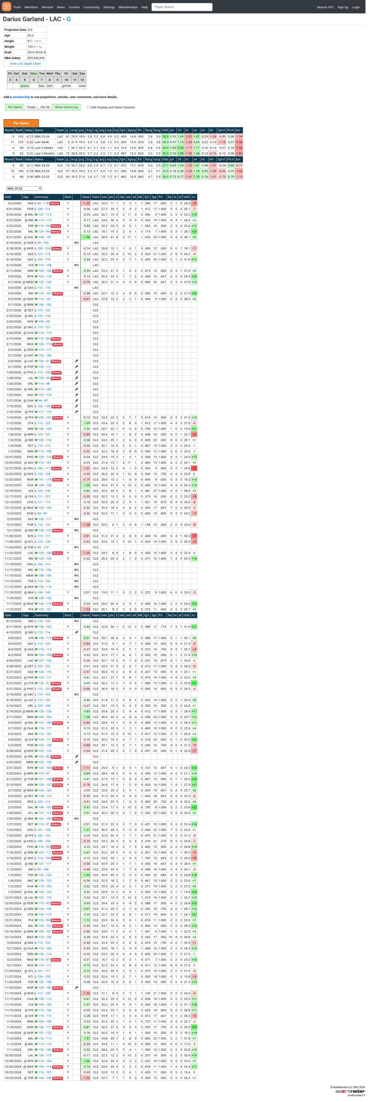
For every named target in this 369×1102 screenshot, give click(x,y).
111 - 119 (42, 502)
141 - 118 (43, 479)
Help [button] (144, 7)
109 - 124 (42, 248)
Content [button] (74, 7)
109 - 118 (42, 259)
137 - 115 (43, 813)
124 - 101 (43, 926)
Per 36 (45, 107)
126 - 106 (43, 818)
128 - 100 (43, 987)
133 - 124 (43, 711)
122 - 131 (42, 434)
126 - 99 (42, 920)
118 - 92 (42, 847)
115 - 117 (42, 536)
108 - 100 (43, 575)
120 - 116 (43, 440)
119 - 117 (43, 350)
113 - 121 (42, 327)
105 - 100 (43, 1021)
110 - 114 (42, 445)
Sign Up (343, 7)
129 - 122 (43, 880)
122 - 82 (42, 756)
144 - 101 (43, 807)
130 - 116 (43, 587)
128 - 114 (43, 999)
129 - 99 (42, 378)
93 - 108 (41, 869)
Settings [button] (109, 7)
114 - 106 (43, 1010)
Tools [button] (17, 7)
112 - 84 (42, 338)
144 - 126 (43, 1004)
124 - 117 (43, 852)
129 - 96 (42, 231)
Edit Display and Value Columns (113, 107)
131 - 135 (42, 830)
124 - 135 (42, 976)
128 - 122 (43, 598)
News (61, 7)
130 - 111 (43, 366)
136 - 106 (43, 1078)
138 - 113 (43, 344)
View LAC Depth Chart (25, 63)
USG (165, 130)
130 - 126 (43, 508)
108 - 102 (43, 626)
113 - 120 (42, 643)
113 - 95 (42, 903)
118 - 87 (42, 959)
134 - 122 (43, 892)
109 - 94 (42, 321)
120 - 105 (43, 553)
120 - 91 (42, 683)
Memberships (128, 7)
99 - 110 (41, 547)
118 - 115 (43, 796)
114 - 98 (42, 383)
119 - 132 (42, 700)
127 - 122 (43, 660)
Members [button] (31, 7)
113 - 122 (42, 942)
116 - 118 (42, 316)
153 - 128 (43, 271)
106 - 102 (43, 304)
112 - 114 (42, 632)
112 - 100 (43, 722)
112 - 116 (42, 287)
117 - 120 (42, 993)
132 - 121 (43, 609)
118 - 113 (43, 333)
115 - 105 (43, 886)
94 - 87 (41, 400)
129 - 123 (43, 762)
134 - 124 (43, 790)
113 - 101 (43, 462)
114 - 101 (43, 299)
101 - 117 (42, 971)
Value (29, 130)
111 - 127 (42, 496)
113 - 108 (43, 451)
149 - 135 (43, 909)
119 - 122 (42, 310)
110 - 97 (42, 773)
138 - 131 (43, 237)
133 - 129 (43, 745)
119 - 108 (43, 265)
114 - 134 (42, 858)
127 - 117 (43, 863)
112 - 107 (43, 734)
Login (356, 7)
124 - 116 (43, 672)
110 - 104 (43, 1061)
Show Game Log (66, 107)
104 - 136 (42, 406)
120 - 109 (43, 558)
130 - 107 (43, 293)
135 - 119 (43, 530)
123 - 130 (42, 541)
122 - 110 (43, 897)
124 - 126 (42, 474)
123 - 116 (43, 751)
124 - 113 (43, 914)
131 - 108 (43, 779)
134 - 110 (43, 1055)
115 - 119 (42, 254)
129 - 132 (42, 835)
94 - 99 (41, 513)
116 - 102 (43, 948)
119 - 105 (43, 389)
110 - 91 (42, 824)
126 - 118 (43, 276)
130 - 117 (43, 519)
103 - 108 (42, 705)
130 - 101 (43, 931)
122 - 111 (43, 677)
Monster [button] (47, 7)
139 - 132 (43, 485)
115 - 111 (43, 965)
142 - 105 (43, 768)
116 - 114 (43, 1038)
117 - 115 (43, 412)
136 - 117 (43, 1027)
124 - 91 (42, 361)
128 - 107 (43, 784)
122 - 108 (43, 982)
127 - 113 (43, 214)
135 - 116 (43, 1066)
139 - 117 (43, 739)
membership (21, 97)
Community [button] (92, 7)
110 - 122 (42, 524)
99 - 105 (41, 243)
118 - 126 (42, 621)
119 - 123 (42, 694)
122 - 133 (42, 666)
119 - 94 (42, 226)
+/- (194, 197)
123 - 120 (43, 282)
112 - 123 (42, 423)
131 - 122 (43, 1033)
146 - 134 (43, 429)
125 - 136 (42, 491)
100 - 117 (42, 468)
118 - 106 (43, 570)
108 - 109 (42, 841)
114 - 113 (43, 220)
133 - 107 (43, 417)
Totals (31, 107)
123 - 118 (43, 395)
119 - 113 (43, 1016)
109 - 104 (43, 717)
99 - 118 (41, 203)
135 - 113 (43, 638)
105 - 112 (42, 801)
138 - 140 (42, 592)
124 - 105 (43, 655)
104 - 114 (42, 209)
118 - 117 (43, 728)
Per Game (15, 107)
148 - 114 (43, 603)
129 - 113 (43, 457)
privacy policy (355, 1095)
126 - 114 (43, 954)
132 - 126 (43, 355)
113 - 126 (42, 372)
